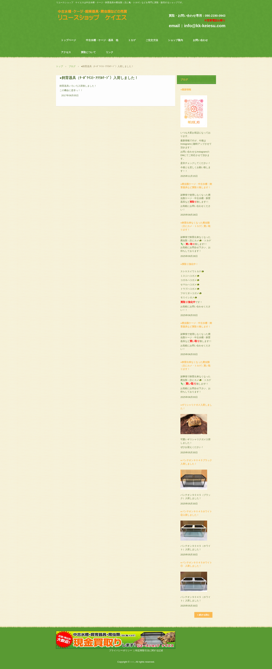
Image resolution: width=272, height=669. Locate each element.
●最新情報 (185, 89)
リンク (109, 52)
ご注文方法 (152, 40)
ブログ (72, 66)
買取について (88, 52)
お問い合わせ (200, 40)
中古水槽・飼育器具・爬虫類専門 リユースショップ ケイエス (96, 16)
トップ (59, 66)
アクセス (66, 52)
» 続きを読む (203, 615)
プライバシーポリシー (120, 650)
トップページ (68, 40)
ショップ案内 (175, 40)
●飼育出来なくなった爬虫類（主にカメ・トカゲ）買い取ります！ (195, 226)
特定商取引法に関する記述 (149, 650)
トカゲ (132, 40)
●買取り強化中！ (189, 264)
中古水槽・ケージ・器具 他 (102, 40)
